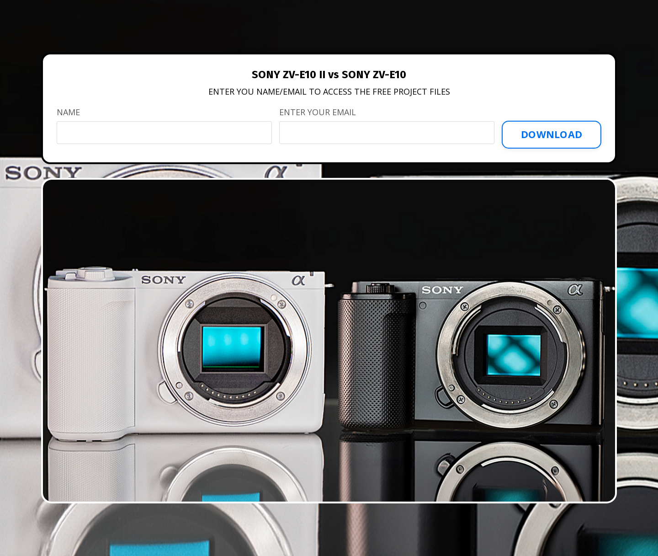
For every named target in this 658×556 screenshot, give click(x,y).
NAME (68, 112)
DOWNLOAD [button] (551, 134)
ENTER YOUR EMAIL (317, 112)
